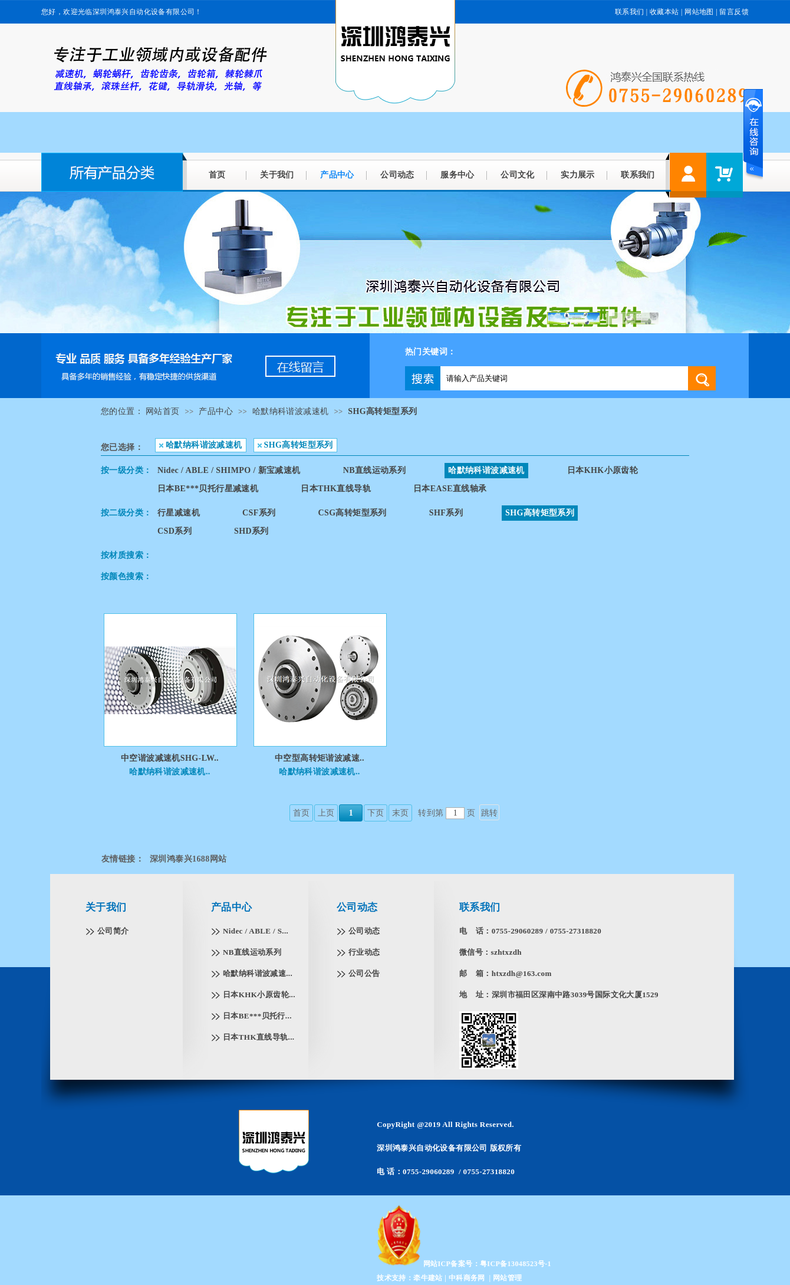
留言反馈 (734, 12)
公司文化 (518, 174)
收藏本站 (664, 12)
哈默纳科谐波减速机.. (169, 771)
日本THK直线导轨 (336, 488)
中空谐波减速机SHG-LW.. (170, 758)
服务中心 (457, 174)
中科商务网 (467, 1278)
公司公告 (364, 973)
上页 (326, 813)
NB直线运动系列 (374, 470)
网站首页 (163, 411)
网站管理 (507, 1278)
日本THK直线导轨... (258, 1037)
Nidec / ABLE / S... (255, 930)
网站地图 (699, 12)
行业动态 (364, 952)
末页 (400, 813)
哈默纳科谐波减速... (257, 973)
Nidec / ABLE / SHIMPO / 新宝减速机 (229, 470)
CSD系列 (174, 531)
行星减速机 (178, 512)
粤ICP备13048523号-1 (515, 1264)
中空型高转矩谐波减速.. (319, 758)
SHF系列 (446, 512)
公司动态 (397, 174)
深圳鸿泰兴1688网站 (188, 859)
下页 (375, 813)
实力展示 (578, 174)
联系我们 (629, 12)
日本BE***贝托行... (257, 1015)
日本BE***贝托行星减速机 (207, 488)
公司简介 (113, 930)
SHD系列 (251, 531)
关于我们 (277, 174)
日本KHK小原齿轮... (259, 994)
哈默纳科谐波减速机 (290, 411)
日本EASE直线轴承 (450, 488)
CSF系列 (258, 512)
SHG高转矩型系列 (382, 411)
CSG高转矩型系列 (352, 512)
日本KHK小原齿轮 (602, 470)
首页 (217, 174)
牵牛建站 (428, 1278)
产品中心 (337, 174)
